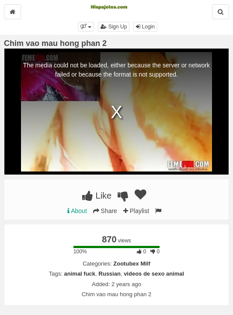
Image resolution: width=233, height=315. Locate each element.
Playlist (136, 210)
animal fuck (80, 273)
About (77, 210)
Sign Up (114, 27)
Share (105, 210)
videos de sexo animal (154, 273)
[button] (86, 27)
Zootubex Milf (131, 263)
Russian (109, 273)
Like (96, 195)
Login (145, 27)
